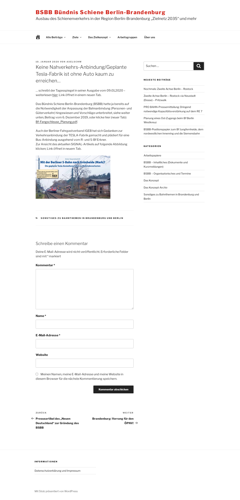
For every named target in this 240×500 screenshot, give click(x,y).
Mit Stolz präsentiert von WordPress (56, 491)
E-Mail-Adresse (48, 335)
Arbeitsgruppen (127, 37)
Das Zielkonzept (99, 37)
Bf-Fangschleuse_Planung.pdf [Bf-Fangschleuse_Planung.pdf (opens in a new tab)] (56, 122)
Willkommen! (35, 37)
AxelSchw (74, 61)
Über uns (149, 37)
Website (42, 355)
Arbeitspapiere (152, 155)
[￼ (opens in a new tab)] (73, 197)
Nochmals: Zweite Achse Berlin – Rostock (168, 88)
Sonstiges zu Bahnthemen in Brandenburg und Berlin (82, 218)
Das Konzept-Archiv (156, 187)
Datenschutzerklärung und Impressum (57, 470)
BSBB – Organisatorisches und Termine (167, 173)
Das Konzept (151, 180)
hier (55, 95)
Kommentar (45, 265)
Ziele (77, 37)
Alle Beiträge (56, 37)
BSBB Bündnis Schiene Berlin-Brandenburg (101, 12)
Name (41, 316)
